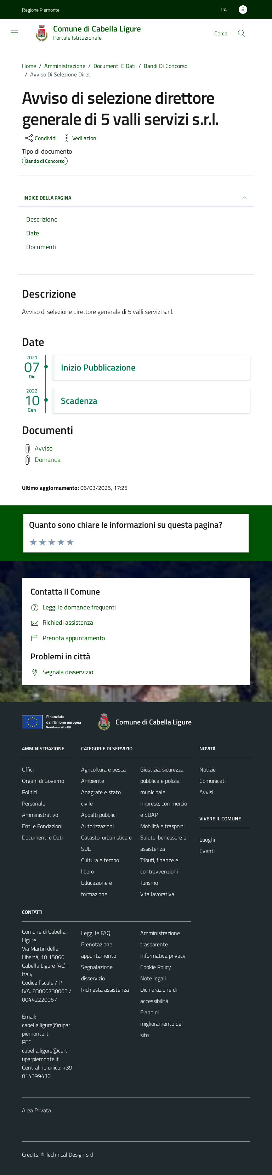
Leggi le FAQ (95, 933)
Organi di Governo (43, 780)
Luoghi (207, 839)
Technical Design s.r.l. (70, 1154)
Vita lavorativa (157, 894)
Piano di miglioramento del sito (161, 1023)
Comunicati (212, 780)
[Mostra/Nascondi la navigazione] (14, 32)
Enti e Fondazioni (42, 826)
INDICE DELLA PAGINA (136, 198)
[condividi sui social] (40, 138)
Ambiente (92, 780)
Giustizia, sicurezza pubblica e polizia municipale (161, 780)
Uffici (28, 769)
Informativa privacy (163, 955)
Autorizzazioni (97, 826)
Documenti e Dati (42, 837)
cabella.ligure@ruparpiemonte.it (46, 1029)
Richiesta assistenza (105, 989)
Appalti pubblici (99, 814)
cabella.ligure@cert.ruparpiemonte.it (46, 1054)
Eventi (207, 851)
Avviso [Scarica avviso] (43, 448)
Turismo (149, 882)
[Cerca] (241, 33)
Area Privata (36, 1110)
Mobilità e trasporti (162, 826)
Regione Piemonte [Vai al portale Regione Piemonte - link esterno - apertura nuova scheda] (41, 9)
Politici (29, 792)
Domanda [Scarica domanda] (48, 459)
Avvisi (206, 792)
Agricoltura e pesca (103, 769)
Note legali (153, 978)
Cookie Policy (155, 967)
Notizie (207, 769)
